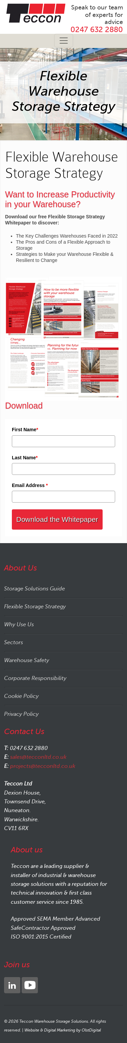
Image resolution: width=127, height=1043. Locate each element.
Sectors (13, 642)
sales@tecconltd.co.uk (38, 757)
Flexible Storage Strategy (35, 607)
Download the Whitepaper (57, 519)
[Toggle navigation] (63, 40)
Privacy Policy (21, 714)
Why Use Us (19, 625)
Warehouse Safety (26, 660)
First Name (25, 429)
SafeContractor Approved (43, 928)
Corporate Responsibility (35, 678)
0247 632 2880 (96, 29)
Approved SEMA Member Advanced (55, 919)
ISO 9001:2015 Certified (41, 937)
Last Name (25, 457)
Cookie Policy (21, 696)
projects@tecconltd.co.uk (42, 766)
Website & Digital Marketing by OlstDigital (62, 1030)
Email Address (30, 485)
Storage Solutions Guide (34, 589)
